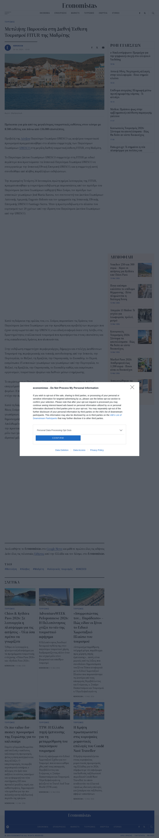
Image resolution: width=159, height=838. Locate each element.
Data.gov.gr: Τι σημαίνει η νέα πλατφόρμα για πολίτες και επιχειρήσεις (127, 151)
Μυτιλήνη (11, 569)
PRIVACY (150, 836)
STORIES (115, 13)
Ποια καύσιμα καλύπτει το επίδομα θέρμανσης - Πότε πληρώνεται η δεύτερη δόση (122, 292)
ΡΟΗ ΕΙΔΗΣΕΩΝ (125, 45)
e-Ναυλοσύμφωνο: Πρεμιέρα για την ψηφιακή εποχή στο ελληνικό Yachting (130, 56)
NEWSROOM (18, 46)
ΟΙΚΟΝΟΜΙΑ (45, 13)
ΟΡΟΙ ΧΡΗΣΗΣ (126, 836)
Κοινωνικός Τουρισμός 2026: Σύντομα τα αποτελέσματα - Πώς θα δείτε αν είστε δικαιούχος (129, 132)
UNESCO (25, 148)
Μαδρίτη (39, 569)
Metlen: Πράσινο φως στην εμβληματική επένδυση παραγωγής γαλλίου (131, 113)
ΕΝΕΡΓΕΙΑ (103, 13)
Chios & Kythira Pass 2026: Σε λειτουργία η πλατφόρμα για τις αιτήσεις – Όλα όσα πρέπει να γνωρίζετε (20, 628)
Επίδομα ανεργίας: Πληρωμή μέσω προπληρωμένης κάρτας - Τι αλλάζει (130, 94)
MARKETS (75, 13)
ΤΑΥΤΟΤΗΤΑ (140, 836)
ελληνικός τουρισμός (61, 569)
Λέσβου (25, 138)
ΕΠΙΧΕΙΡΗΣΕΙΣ (61, 13)
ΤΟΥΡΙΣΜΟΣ (89, 13)
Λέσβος (26, 569)
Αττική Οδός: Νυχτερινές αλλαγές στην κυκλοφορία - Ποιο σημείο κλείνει (130, 75)
